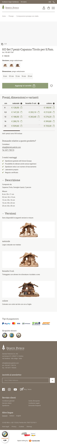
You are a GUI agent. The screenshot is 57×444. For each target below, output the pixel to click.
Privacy (14, 426)
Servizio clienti (6, 403)
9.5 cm (11, 76)
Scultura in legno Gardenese (10, 2)
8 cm (5, 76)
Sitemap (29, 426)
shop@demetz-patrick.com (11, 147)
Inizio (4, 16)
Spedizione (5, 405)
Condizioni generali (8, 401)
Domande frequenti (35, 405)
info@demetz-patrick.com (10, 363)
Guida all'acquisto (34, 401)
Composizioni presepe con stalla (27, 16)
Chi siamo (24, 2)
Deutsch (5, 416)
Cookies (21, 426)
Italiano (12, 416)
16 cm (24, 76)
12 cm (17, 76)
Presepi (11, 16)
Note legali (5, 426)
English (18, 416)
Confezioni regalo (34, 403)
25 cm (30, 76)
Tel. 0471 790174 (8, 150)
